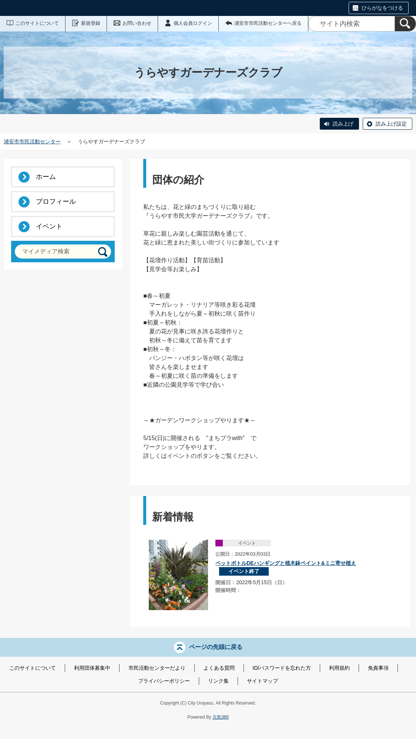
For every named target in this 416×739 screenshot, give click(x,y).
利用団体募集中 (92, 668)
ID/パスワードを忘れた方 (282, 668)
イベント (49, 226)
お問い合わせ (137, 23)
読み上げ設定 (391, 124)
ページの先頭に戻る (215, 646)
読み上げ (343, 124)
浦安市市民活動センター (32, 141)
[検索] (405, 23)
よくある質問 (219, 668)
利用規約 (339, 668)
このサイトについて (37, 23)
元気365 (220, 717)
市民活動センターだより (156, 668)
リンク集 (218, 681)
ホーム (46, 176)
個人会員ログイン (193, 23)
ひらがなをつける (382, 8)
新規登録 (90, 23)
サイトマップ (262, 681)
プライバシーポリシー (164, 681)
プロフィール (56, 201)
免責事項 (378, 668)
